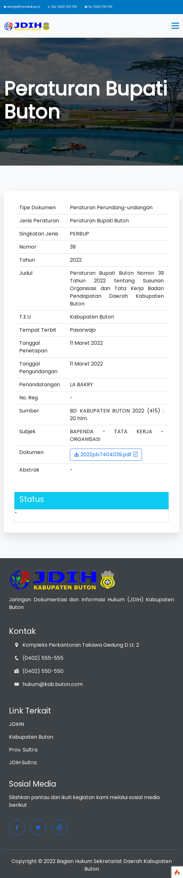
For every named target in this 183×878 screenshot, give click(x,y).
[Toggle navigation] (175, 26)
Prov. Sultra (23, 749)
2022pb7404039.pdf (106, 454)
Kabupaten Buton (31, 737)
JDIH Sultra (23, 762)
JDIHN (16, 724)
